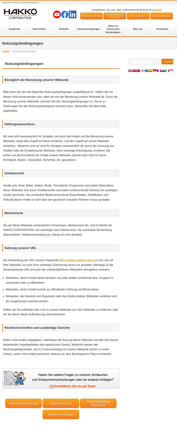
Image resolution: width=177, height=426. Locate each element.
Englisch (156, 9)
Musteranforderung (92, 16)
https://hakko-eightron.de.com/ (78, 260)
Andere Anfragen (161, 16)
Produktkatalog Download (115, 16)
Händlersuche (138, 16)
